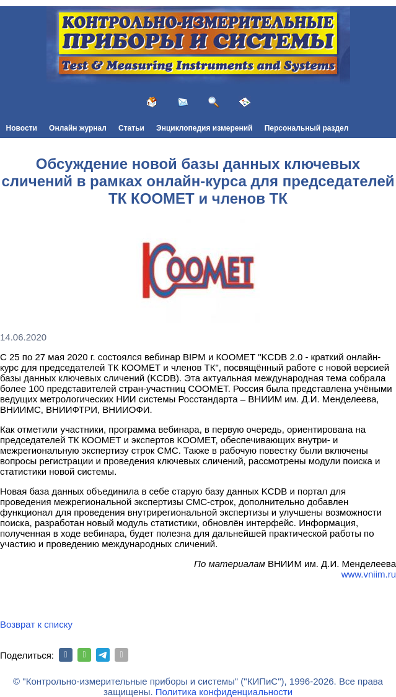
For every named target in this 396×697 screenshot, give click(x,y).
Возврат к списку (36, 624)
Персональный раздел (307, 128)
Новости (21, 128)
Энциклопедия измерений (204, 128)
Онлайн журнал (78, 128)
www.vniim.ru (368, 574)
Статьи (131, 128)
